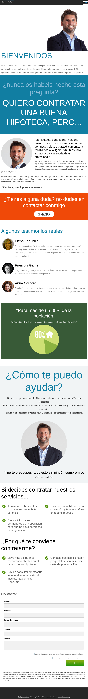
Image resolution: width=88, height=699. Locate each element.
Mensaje (7, 639)
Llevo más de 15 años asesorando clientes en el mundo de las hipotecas (23, 561)
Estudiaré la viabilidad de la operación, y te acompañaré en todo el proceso (67, 509)
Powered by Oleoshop (64, 697)
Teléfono (7, 629)
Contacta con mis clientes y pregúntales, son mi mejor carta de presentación (67, 561)
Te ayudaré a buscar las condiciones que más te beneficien (22, 509)
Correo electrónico (11, 620)
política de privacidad (77, 658)
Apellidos (7, 611)
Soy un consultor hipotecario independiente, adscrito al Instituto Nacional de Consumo (25, 576)
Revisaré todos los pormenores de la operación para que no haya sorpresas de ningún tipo (25, 525)
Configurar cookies (23, 697)
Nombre (7, 601)
